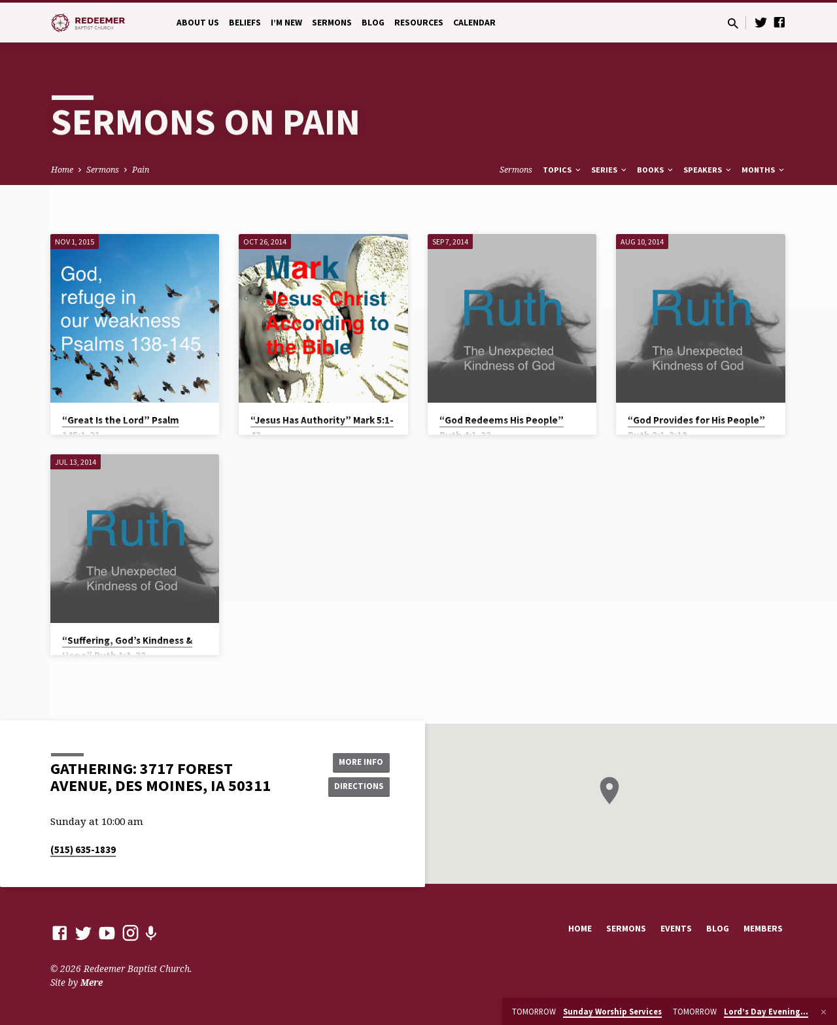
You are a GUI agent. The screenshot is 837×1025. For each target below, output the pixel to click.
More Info (356, 761)
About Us (198, 22)
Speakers (708, 170)
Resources (418, 22)
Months (764, 170)
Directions (357, 787)
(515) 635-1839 (83, 849)
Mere (91, 982)
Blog (373, 22)
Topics (563, 170)
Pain (140, 169)
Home (62, 169)
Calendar (474, 22)
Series (609, 170)
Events (676, 928)
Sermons (332, 22)
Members (763, 928)
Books (656, 170)
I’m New (286, 22)
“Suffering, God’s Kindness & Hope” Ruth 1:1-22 (127, 648)
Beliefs (245, 22)
